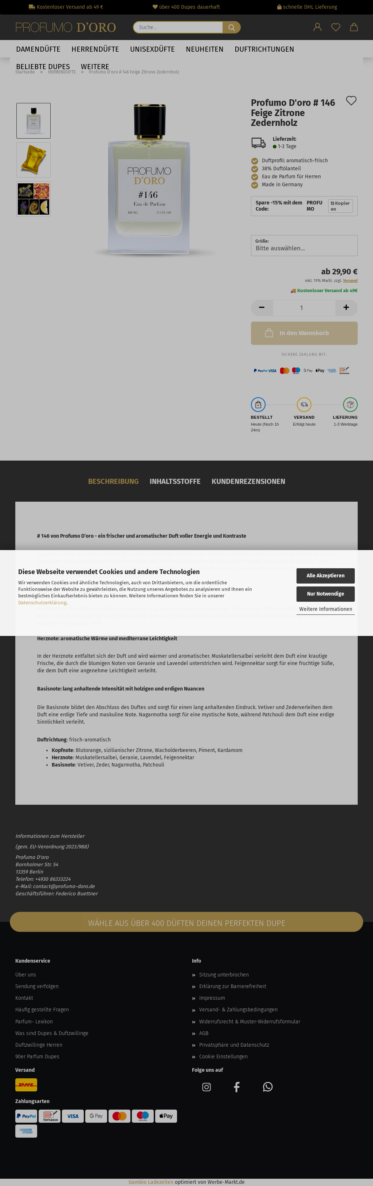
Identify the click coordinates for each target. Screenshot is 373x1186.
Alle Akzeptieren (326, 576)
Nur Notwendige (325, 594)
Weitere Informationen (325, 609)
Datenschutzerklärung (42, 602)
